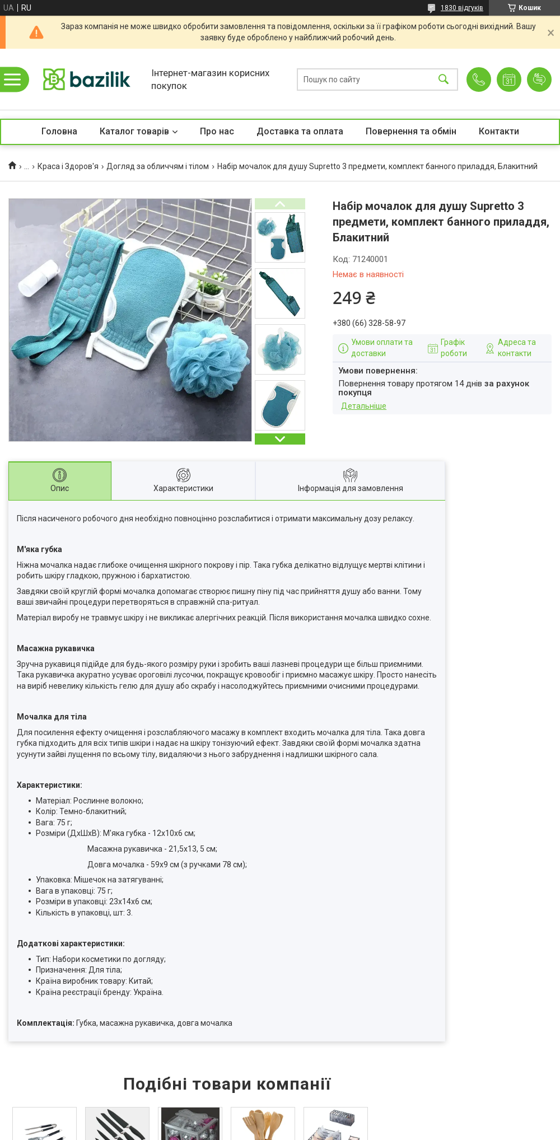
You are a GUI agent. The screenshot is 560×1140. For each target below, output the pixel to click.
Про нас (217, 131)
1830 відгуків (462, 8)
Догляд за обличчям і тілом (157, 166)
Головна (59, 131)
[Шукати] (443, 79)
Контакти (499, 131)
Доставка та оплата (299, 131)
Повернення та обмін (411, 131)
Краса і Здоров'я (68, 166)
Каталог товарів (134, 131)
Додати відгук (539, 79)
